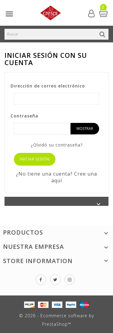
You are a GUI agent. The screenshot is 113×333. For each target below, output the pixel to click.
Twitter (55, 279)
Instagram (69, 279)
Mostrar (85, 128)
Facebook (41, 279)
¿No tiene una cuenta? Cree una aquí (56, 177)
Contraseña (24, 116)
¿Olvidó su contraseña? (57, 145)
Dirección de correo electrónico (48, 86)
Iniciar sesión (34, 159)
